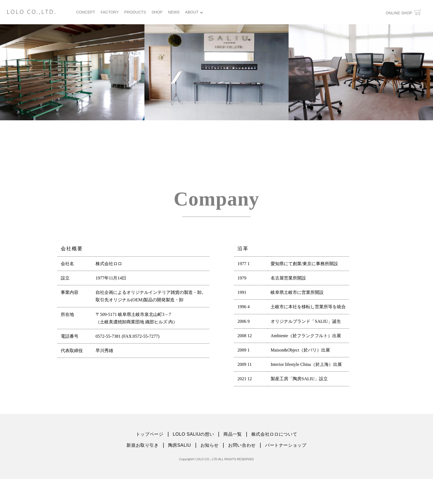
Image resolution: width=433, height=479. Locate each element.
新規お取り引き (142, 445)
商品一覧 (232, 434)
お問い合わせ (242, 445)
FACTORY (110, 12)
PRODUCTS (135, 12)
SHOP (157, 12)
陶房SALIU (179, 445)
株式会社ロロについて (274, 434)
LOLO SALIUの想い (193, 434)
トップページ (149, 434)
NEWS (173, 12)
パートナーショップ (286, 445)
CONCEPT (85, 12)
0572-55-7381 (108, 336)
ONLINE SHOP (403, 12)
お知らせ (209, 445)
